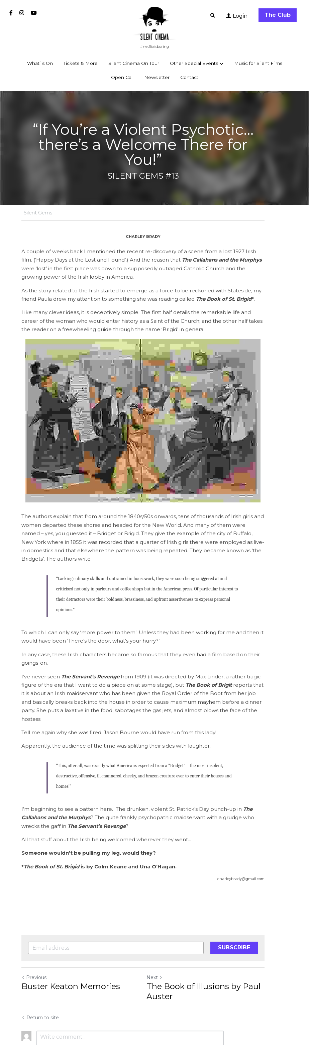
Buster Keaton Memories (70, 940)
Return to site (40, 971)
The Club (278, 15)
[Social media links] (11, 12)
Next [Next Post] (166, 931)
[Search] (212, 15)
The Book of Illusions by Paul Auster (215, 945)
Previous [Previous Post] (33, 931)
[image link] (154, 23)
